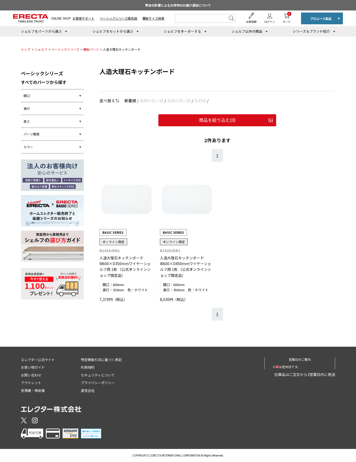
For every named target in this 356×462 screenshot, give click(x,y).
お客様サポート (83, 18)
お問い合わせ (31, 375)
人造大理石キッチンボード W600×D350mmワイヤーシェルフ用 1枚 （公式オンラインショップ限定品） (125, 266)
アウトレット (31, 382)
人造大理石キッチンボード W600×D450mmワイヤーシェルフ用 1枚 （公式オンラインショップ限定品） (185, 266)
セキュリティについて (98, 375)
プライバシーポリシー (98, 382)
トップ (25, 49)
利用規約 (87, 367)
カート (287, 18)
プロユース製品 (321, 18)
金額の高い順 (179, 100)
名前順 (200, 100)
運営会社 (87, 390)
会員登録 (251, 22)
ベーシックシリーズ (65, 49)
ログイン (269, 22)
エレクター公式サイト (38, 359)
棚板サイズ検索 (153, 18)
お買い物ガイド (33, 367)
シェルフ (41, 49)
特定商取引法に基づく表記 (101, 359)
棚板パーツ (91, 49)
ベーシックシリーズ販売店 (118, 18)
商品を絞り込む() (217, 120)
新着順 (130, 100)
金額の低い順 (151, 100)
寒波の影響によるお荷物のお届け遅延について (178, 5)
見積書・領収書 (33, 390)
